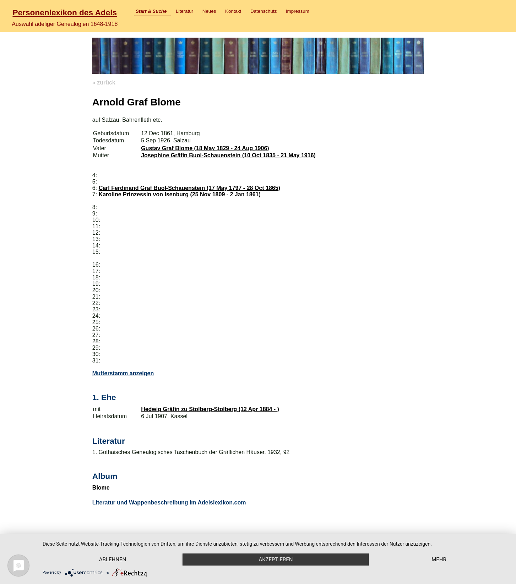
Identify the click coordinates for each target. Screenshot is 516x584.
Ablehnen (112, 559)
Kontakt (233, 11)
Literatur (184, 11)
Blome (101, 488)
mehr (438, 559)
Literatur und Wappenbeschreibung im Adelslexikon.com (169, 503)
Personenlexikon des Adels (64, 12)
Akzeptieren (276, 559)
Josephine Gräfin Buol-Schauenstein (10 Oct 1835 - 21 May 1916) (228, 155)
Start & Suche (151, 11)
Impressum (297, 11)
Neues (209, 11)
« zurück (103, 83)
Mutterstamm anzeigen (123, 373)
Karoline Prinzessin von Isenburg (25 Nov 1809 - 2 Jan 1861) (180, 194)
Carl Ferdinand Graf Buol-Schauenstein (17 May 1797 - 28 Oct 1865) (189, 188)
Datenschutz (263, 11)
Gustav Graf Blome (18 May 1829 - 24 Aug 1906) (205, 148)
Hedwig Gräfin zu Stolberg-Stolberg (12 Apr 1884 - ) (210, 409)
